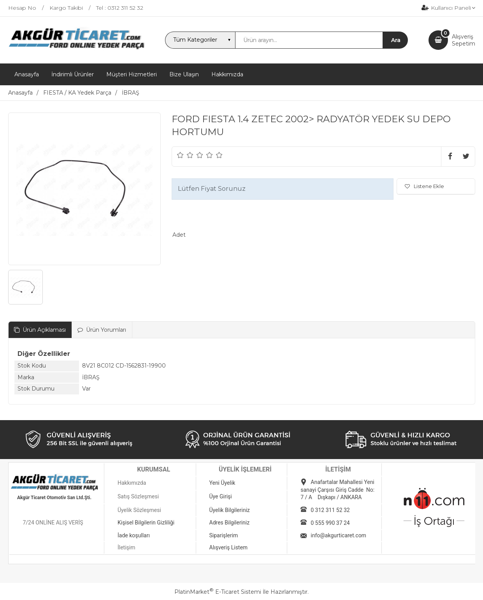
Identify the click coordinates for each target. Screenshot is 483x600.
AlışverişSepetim (463, 40)
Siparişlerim (223, 535)
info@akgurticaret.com (338, 535)
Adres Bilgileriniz (229, 522)
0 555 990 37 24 (330, 523)
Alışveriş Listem (228, 547)
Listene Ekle (424, 186)
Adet (179, 234)
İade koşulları (134, 535)
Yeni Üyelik (222, 483)
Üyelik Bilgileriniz (229, 510)
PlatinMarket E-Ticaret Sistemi (217, 591)
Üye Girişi (220, 496)
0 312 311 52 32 (330, 510)
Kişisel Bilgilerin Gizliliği (146, 522)
